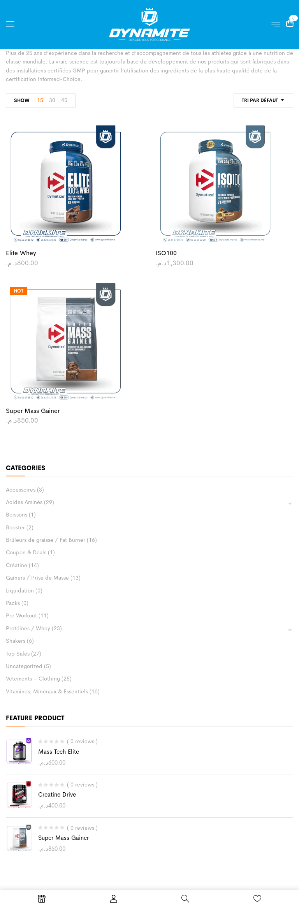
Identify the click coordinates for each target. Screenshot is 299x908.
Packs (13, 603)
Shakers (15, 640)
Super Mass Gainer (63, 837)
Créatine (16, 565)
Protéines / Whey (28, 628)
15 (40, 100)
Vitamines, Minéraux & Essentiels (47, 691)
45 (64, 100)
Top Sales (18, 653)
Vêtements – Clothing (33, 678)
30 (52, 100)
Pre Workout (21, 615)
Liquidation (20, 590)
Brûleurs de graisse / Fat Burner (45, 539)
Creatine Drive (57, 794)
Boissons (16, 514)
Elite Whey (21, 253)
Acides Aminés (24, 502)
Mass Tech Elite (58, 751)
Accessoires (20, 489)
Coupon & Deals (26, 552)
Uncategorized (24, 666)
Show (22, 100)
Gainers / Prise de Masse (37, 577)
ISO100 (166, 253)
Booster (15, 527)
